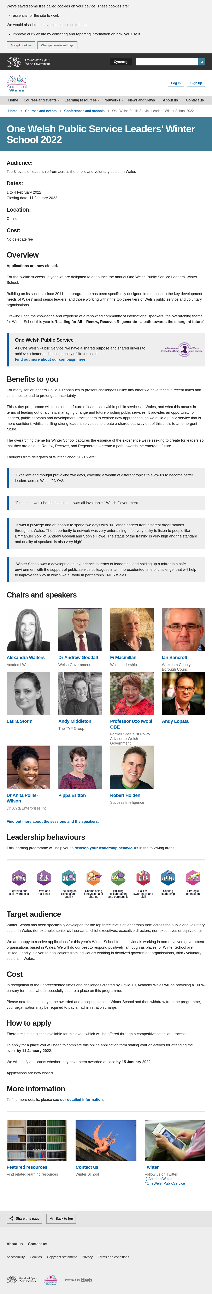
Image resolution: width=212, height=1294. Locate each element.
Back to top (61, 1218)
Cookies (36, 1257)
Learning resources (81, 100)
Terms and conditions (113, 1257)
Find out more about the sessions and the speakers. (53, 821)
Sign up (196, 83)
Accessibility (16, 1257)
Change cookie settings (57, 45)
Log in (176, 83)
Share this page (24, 1218)
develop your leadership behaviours (107, 848)
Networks (112, 100)
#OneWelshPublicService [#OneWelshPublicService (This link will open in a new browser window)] (165, 1183)
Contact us (195, 100)
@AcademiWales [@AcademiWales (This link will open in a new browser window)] (158, 1179)
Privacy (87, 1257)
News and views (141, 100)
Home (13, 100)
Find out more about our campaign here (50, 359)
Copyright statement (62, 1257)
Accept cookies (21, 45)
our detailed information (81, 1100)
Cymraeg (121, 62)
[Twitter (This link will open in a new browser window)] (175, 1145)
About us (170, 100)
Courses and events (40, 100)
